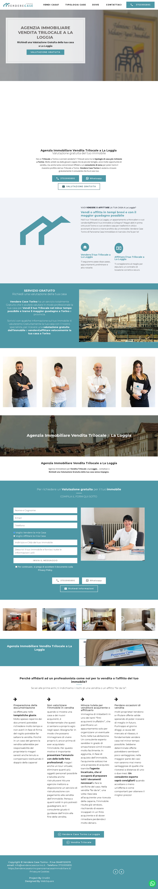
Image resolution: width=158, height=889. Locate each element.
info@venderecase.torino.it (30, 865)
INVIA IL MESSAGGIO (45, 560)
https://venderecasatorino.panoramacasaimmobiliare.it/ (39, 868)
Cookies (44, 871)
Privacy (34, 871)
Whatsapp (94, 178)
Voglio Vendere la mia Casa (31, 532)
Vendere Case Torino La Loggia (79, 834)
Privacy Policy (45, 570)
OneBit (46, 878)
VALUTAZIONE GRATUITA (45, 52)
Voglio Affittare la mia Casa (31, 536)
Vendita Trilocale (79, 842)
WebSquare (47, 881)
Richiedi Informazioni (79, 588)
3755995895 (140, 4)
